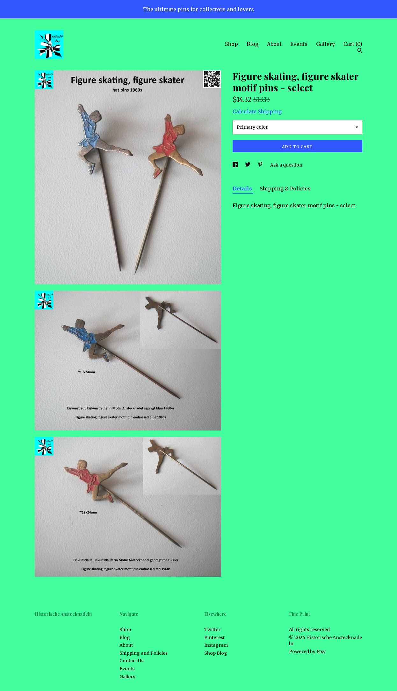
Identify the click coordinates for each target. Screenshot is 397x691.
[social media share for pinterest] (261, 165)
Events (298, 44)
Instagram (216, 645)
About (274, 44)
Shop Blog (215, 653)
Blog (252, 44)
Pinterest (214, 637)
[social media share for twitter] (248, 165)
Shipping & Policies (285, 188)
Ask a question (286, 165)
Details (243, 188)
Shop (231, 44)
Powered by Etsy (307, 651)
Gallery (325, 44)
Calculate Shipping (257, 111)
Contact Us (131, 661)
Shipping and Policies (143, 653)
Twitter (212, 629)
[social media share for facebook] (236, 165)
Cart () (352, 44)
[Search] (359, 51)
